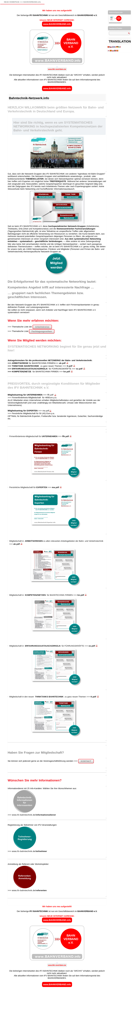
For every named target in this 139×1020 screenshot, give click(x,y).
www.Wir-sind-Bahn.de (57, 69)
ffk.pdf (50, 395)
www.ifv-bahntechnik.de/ (34, 815)
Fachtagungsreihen (42, 331)
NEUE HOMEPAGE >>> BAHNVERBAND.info (22, 2)
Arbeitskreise (42, 327)
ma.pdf (45, 411)
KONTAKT (86, 761)
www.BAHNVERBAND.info (57, 24)
